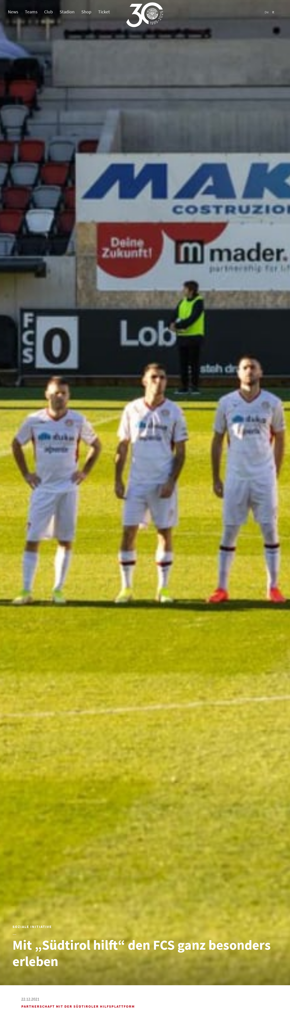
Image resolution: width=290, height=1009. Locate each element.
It (273, 12)
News (13, 11)
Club (48, 11)
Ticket (104, 11)
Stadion (67, 11)
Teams (31, 11)
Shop (86, 11)
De (267, 12)
